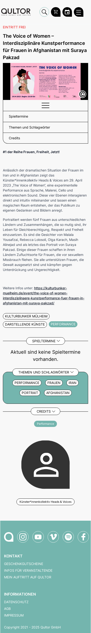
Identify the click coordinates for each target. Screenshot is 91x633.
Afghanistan (58, 393)
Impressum (14, 615)
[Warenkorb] (56, 12)
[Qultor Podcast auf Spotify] (68, 537)
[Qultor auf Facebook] (83, 537)
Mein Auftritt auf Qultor (27, 577)
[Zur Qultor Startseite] (15, 12)
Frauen (54, 383)
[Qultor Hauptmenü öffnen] (78, 12)
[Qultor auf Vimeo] (53, 537)
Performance (27, 383)
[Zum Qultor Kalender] (67, 12)
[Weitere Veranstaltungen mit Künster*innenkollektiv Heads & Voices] (45, 464)
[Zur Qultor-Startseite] (8, 537)
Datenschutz (16, 602)
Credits (44, 411)
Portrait (30, 393)
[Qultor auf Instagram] (23, 537)
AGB (7, 609)
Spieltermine (44, 341)
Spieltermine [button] (18, 116)
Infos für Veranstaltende (28, 570)
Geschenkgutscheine (23, 564)
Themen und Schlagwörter (43, 372)
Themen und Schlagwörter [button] (29, 127)
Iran (72, 383)
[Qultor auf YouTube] (38, 537)
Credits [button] (14, 138)
